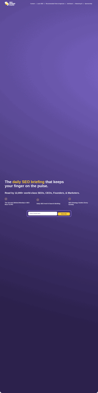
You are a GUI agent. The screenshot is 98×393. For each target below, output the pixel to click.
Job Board (70, 3)
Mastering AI (78, 3)
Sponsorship (88, 3)
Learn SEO (40, 3)
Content (32, 3)
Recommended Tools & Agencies (55, 3)
